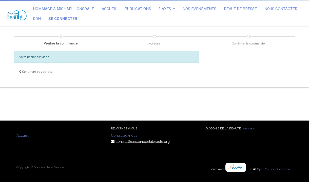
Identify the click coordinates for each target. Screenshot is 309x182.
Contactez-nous (124, 135)
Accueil (22, 135)
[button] (35, 72)
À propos (249, 128)
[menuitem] (63, 9)
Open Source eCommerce (275, 169)
